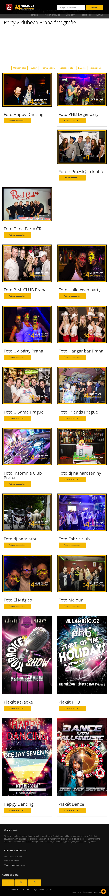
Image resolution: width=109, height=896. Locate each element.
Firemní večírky (48, 68)
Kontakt (99, 15)
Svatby (34, 68)
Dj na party (71, 15)
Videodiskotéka (66, 68)
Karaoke (81, 68)
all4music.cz (99, 892)
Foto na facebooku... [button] (17, 121)
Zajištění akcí (96, 68)
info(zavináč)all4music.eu (14, 865)
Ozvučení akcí (19, 68)
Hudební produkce (52, 15)
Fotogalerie (86, 15)
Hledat (94, 7)
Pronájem (35, 15)
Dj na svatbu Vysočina (43, 889)
